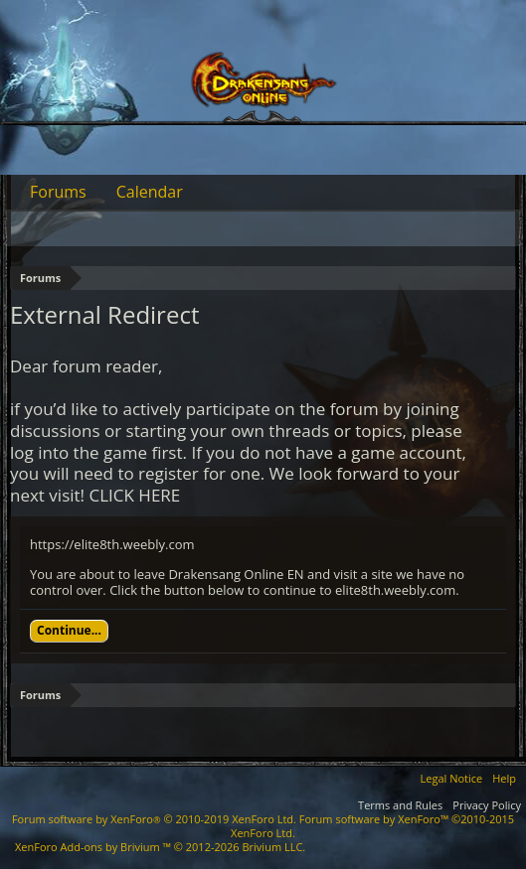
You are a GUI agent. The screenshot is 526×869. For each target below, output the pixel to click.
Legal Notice (452, 778)
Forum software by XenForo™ (372, 825)
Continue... (69, 630)
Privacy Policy (486, 804)
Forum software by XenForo (154, 818)
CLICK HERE (135, 495)
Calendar (149, 192)
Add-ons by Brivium (160, 846)
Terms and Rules (400, 804)
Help (504, 778)
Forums (58, 192)
